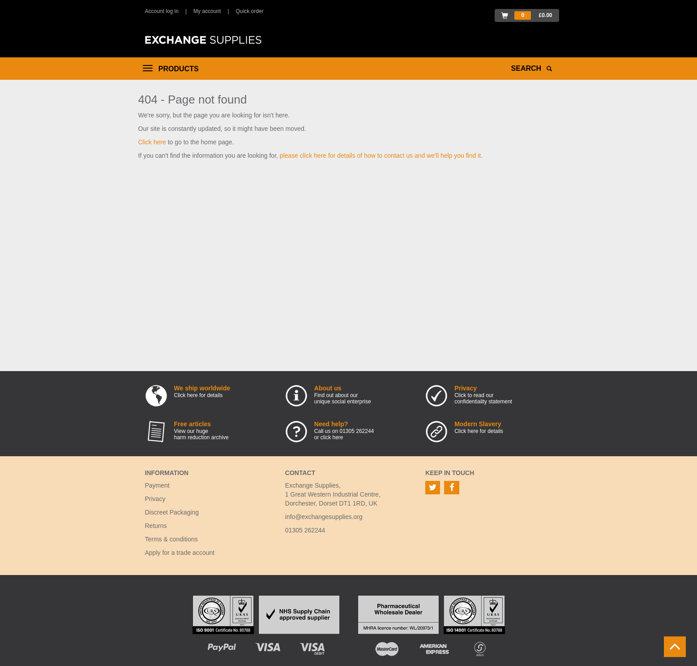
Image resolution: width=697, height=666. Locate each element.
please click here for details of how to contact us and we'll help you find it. (381, 155)
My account (207, 11)
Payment (157, 485)
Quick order (250, 11)
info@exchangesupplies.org (324, 516)
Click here (152, 142)
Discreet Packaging (172, 512)
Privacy (155, 498)
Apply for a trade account (180, 552)
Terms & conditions (171, 539)
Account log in (162, 11)
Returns (156, 525)
